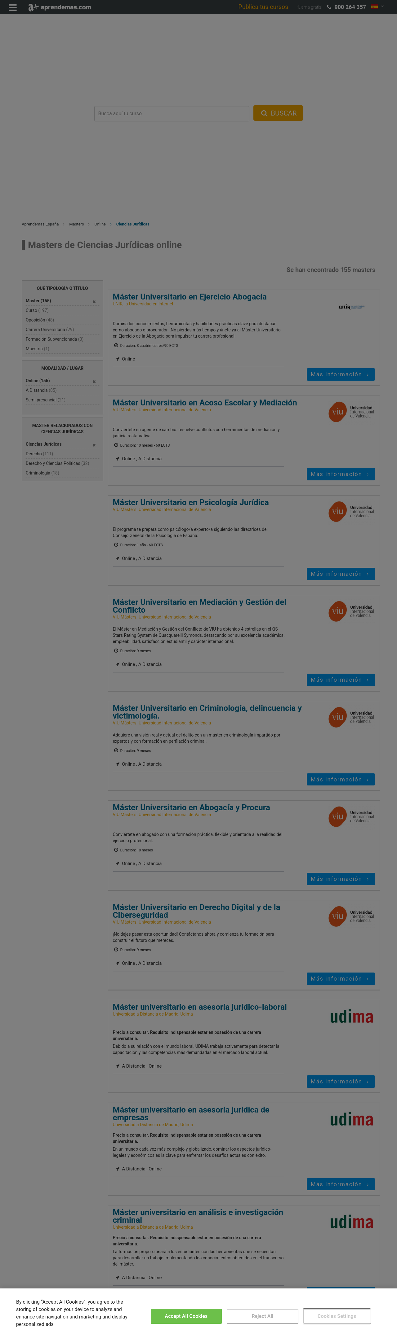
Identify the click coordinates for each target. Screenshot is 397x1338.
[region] (198, 1313)
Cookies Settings (337, 1316)
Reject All (263, 1316)
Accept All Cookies (186, 1316)
